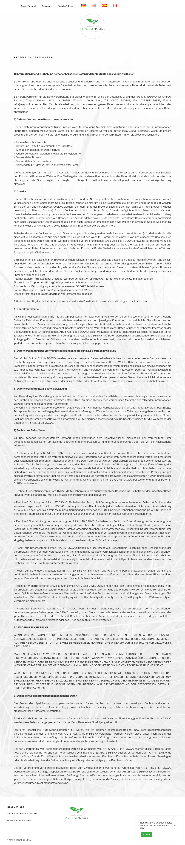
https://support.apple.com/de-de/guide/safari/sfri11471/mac (57, 290)
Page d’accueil (28, 6)
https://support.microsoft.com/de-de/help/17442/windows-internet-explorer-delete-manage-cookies (94, 278)
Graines (47, 6)
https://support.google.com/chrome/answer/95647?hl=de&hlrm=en (64, 286)
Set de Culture (67, 6)
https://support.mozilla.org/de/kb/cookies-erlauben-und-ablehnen (61, 282)
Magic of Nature (17, 840)
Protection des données (19, 820)
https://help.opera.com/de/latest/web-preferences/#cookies (57, 293)
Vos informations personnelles (22, 813)
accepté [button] (147, 834)
